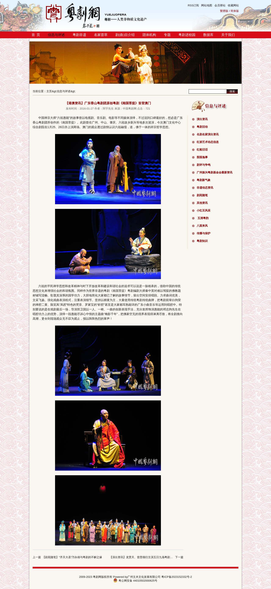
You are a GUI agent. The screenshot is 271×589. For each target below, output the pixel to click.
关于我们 (228, 35)
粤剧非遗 (79, 35)
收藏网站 (233, 5)
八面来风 (200, 225)
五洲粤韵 (200, 218)
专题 (167, 35)
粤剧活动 (200, 126)
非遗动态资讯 (202, 187)
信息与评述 (56, 35)
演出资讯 (200, 119)
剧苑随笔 (200, 195)
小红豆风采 (201, 210)
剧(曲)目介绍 (125, 35)
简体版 (235, 10)
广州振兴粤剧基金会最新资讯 (212, 172)
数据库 (208, 35)
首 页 (36, 35)
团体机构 (149, 35)
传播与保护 (201, 233)
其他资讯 (200, 202)
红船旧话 (200, 149)
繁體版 (224, 10)
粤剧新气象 (201, 180)
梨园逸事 (200, 157)
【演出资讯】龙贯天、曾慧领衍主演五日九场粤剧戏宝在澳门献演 (149, 557)
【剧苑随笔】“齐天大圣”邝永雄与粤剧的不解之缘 (72, 557)
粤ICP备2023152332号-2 (176, 576)
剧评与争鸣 (201, 164)
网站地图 (206, 5)
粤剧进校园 (186, 35)
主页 (49, 91)
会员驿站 (219, 5)
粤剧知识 (200, 240)
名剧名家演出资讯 (205, 134)
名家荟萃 (101, 35)
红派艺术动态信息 (205, 142)
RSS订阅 (193, 5)
